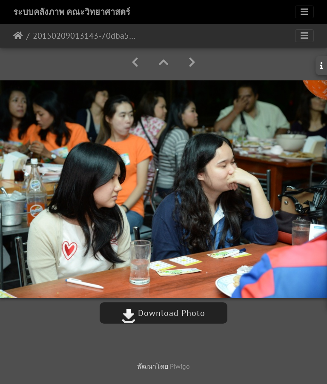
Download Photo (163, 313)
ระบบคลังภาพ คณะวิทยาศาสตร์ (71, 11)
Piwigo (180, 366)
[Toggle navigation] (304, 12)
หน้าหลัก (18, 35)
